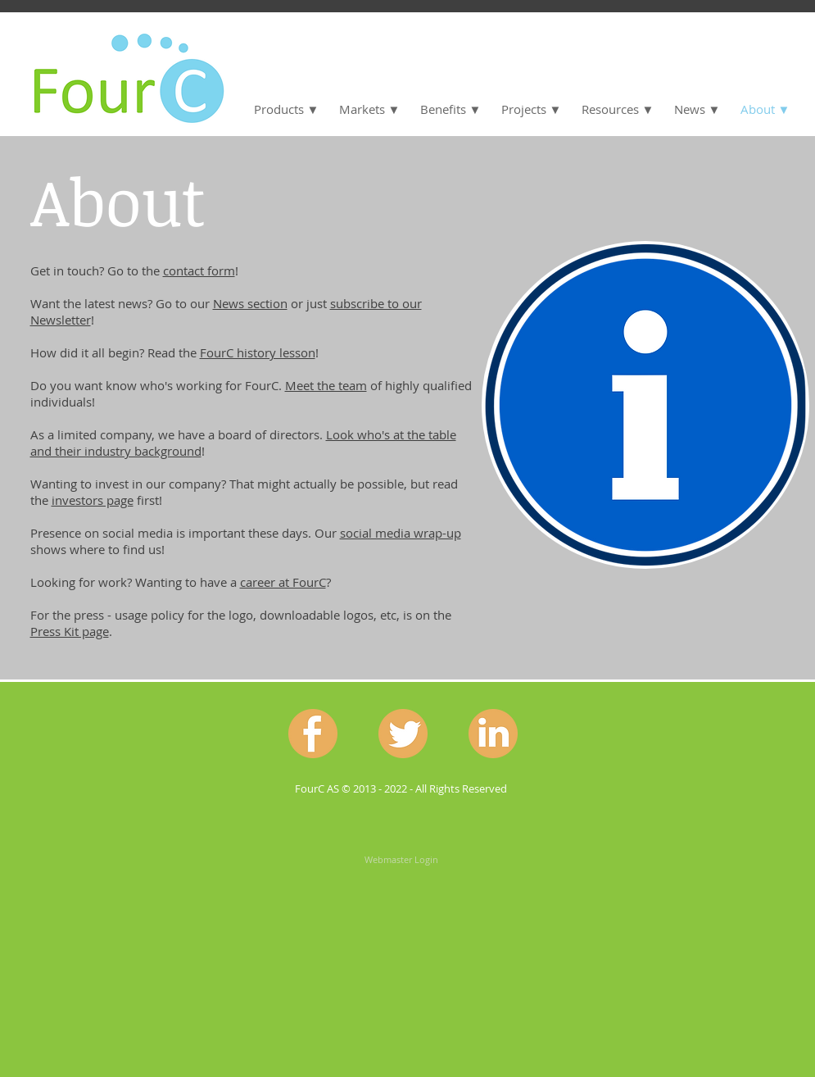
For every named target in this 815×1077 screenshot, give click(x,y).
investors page (93, 500)
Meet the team (326, 385)
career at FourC (283, 582)
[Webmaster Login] (402, 859)
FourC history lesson (257, 352)
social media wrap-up (400, 533)
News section (250, 303)
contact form (199, 270)
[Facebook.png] (312, 733)
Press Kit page (69, 631)
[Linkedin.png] (493, 733)
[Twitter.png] (403, 733)
